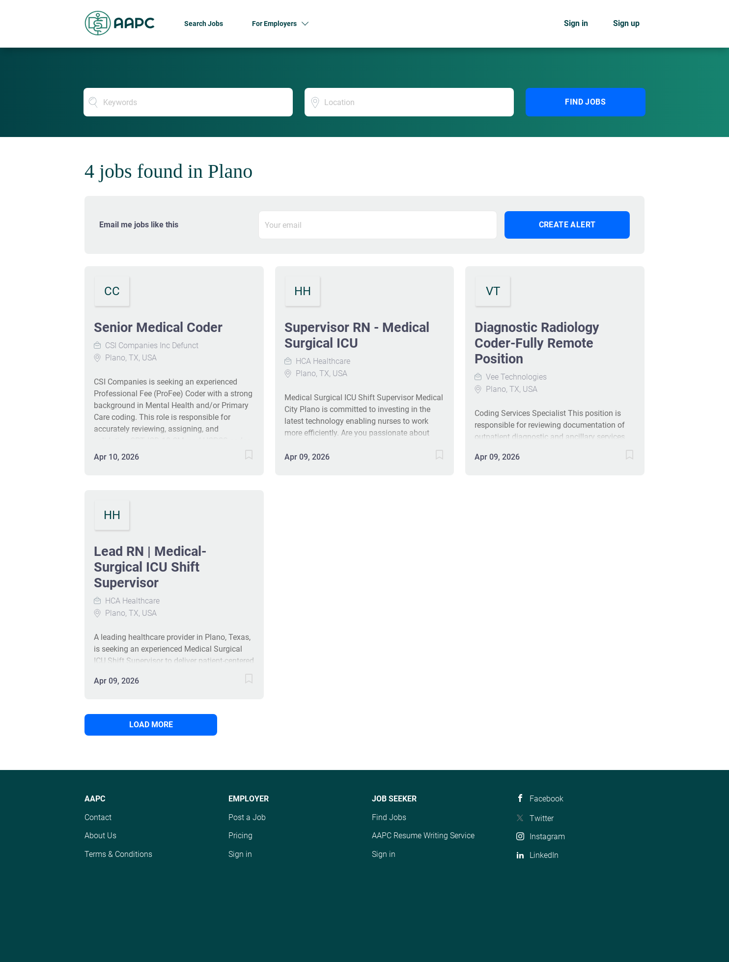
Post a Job (247, 817)
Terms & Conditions (118, 854)
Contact (98, 817)
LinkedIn (544, 855)
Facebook (546, 798)
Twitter (542, 818)
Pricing (240, 835)
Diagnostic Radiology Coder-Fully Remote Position (537, 343)
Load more (151, 724)
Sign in (576, 23)
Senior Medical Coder (158, 327)
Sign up (626, 23)
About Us (100, 835)
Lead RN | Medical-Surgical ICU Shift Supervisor (150, 567)
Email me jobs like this (138, 224)
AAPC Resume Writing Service (423, 835)
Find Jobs (585, 102)
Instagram (547, 836)
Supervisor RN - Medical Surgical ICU (356, 335)
